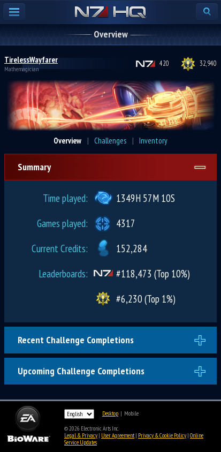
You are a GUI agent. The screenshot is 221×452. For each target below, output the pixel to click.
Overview (67, 140)
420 (164, 63)
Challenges (110, 140)
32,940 (208, 63)
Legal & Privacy (80, 435)
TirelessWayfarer (31, 60)
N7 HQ (110, 12)
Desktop (110, 413)
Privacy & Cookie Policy (162, 435)
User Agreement (117, 435)
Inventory (153, 140)
